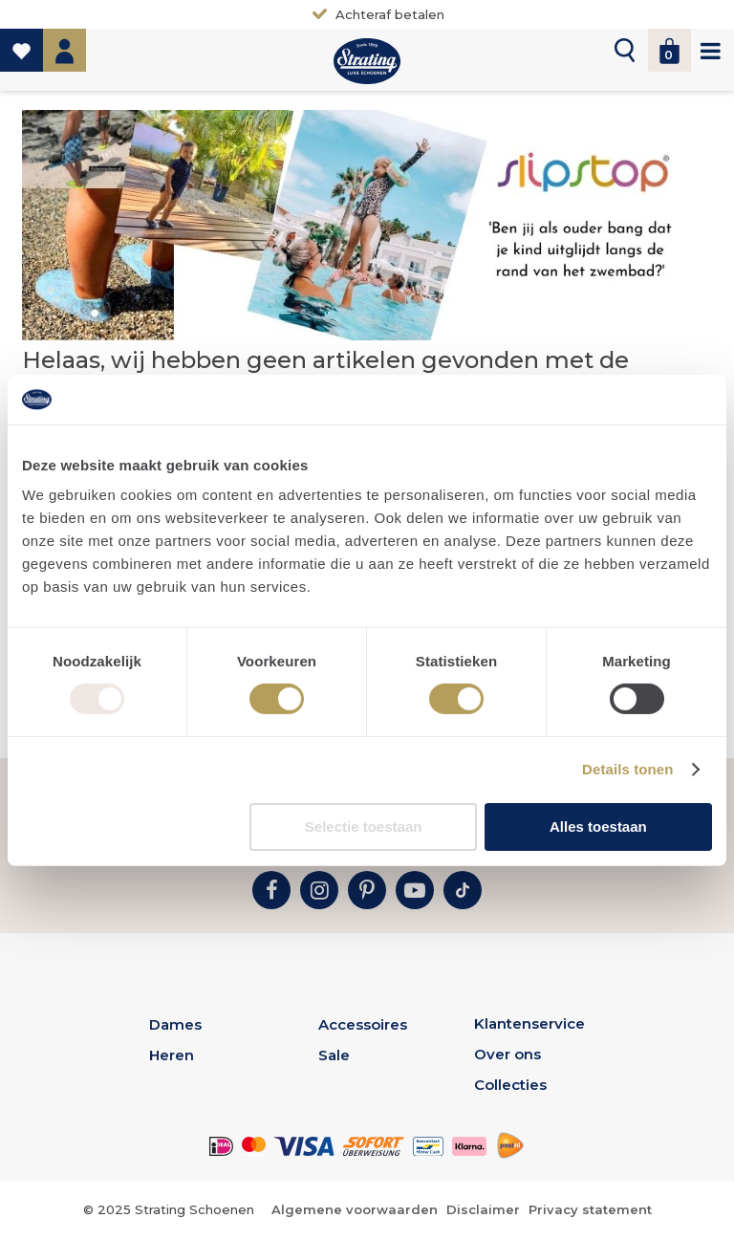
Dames (175, 1024)
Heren (171, 1055)
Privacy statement (590, 1209)
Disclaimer (483, 1209)
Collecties (510, 1085)
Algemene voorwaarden (354, 1209)
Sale (334, 1055)
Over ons (507, 1054)
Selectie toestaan (363, 826)
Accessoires (362, 1024)
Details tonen (627, 769)
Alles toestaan (598, 826)
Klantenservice (529, 1023)
